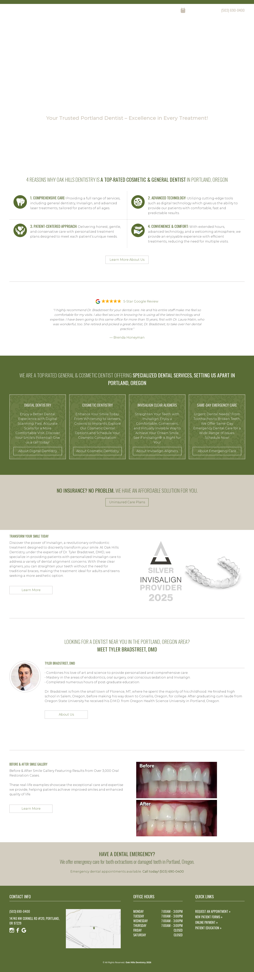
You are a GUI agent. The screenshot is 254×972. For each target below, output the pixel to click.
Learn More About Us (127, 260)
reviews (198, 25)
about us (154, 25)
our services (176, 25)
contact (239, 25)
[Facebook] (17, 10)
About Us (66, 714)
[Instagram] (11, 10)
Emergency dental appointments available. (127, 871)
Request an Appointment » (212, 911)
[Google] (24, 10)
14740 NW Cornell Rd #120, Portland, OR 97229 (34, 921)
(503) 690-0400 (233, 10)
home (136, 25)
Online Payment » (206, 922)
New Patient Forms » (208, 917)
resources (218, 25)
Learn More (31, 590)
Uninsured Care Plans (127, 502)
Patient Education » (208, 928)
